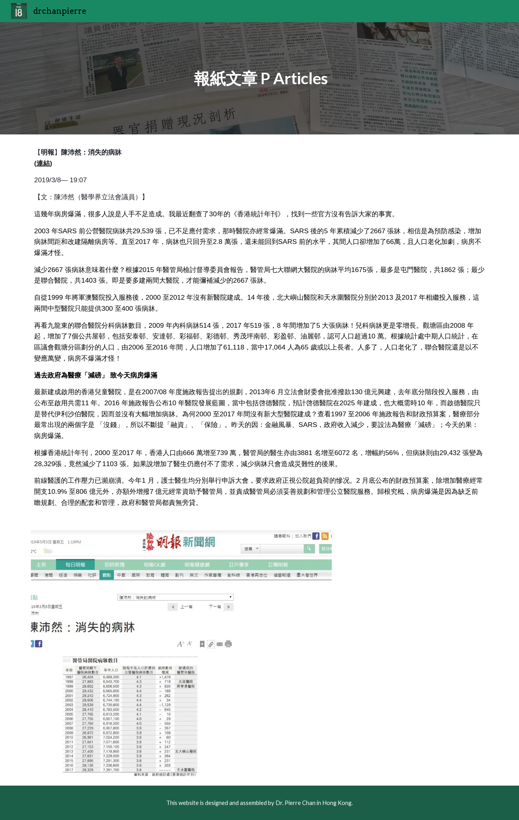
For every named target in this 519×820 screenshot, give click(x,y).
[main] (259, 78)
